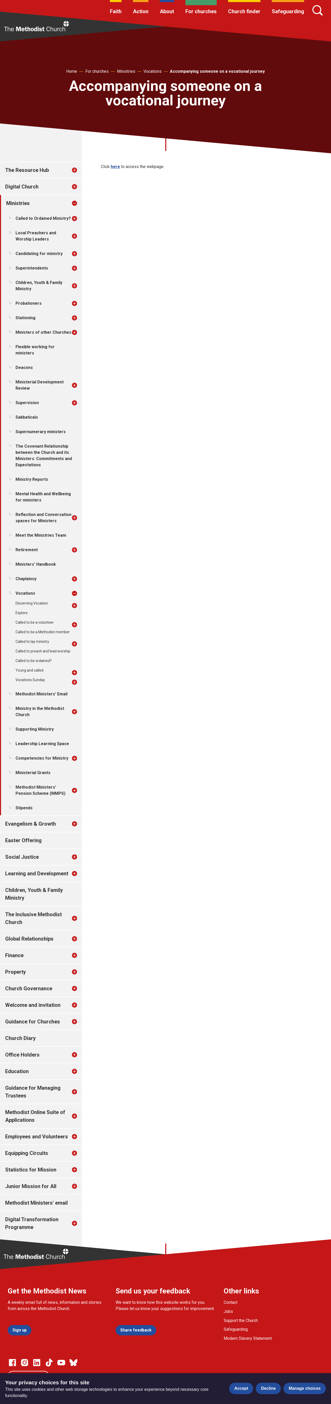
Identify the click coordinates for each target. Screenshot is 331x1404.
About (167, 11)
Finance (14, 955)
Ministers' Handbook (36, 564)
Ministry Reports (32, 479)
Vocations (153, 71)
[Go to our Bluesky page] (73, 1362)
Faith (116, 11)
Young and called (29, 670)
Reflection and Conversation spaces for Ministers (43, 517)
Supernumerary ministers (41, 431)
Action (140, 11)
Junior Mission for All (30, 1186)
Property (15, 972)
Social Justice (22, 857)
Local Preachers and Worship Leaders (36, 236)
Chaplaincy (26, 578)
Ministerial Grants (33, 772)
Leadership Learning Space (42, 743)
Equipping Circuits (26, 1153)
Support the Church (241, 1320)
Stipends (24, 807)
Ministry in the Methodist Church (40, 711)
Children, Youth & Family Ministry (39, 285)
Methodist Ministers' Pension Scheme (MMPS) (40, 790)
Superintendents (32, 268)
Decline (268, 1388)
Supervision (27, 402)
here (115, 166)
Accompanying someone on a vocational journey (217, 71)
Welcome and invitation (33, 1005)
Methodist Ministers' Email (41, 694)
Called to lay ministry (32, 641)
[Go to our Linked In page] (36, 1362)
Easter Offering (23, 840)
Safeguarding (288, 11)
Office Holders (22, 1055)
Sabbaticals (27, 417)
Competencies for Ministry (42, 758)
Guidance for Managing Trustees (33, 1092)
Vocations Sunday (30, 680)
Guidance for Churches (32, 1022)
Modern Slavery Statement (248, 1338)
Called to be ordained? (34, 661)
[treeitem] (80, 170)
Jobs (228, 1311)
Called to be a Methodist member (43, 632)
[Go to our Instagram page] (24, 1362)
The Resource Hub (27, 170)
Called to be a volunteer (35, 622)
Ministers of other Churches (43, 332)
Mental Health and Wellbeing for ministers (43, 497)
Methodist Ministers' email (36, 1203)
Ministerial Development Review (40, 385)
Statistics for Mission (30, 1170)
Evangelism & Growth (30, 824)
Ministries (126, 71)
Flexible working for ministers (35, 349)
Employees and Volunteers (36, 1136)
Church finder (244, 11)
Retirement (27, 549)
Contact (230, 1302)
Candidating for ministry (39, 253)
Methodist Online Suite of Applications (35, 1116)
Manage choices (305, 1388)
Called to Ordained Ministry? (43, 218)
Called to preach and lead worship (43, 651)
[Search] (317, 10)
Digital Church (22, 187)
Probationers (29, 303)
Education (17, 1071)
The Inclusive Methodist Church (33, 918)
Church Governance (28, 988)
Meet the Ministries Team (41, 535)
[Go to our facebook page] (12, 1362)
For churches (201, 11)
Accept (241, 1388)
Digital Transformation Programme (31, 1223)
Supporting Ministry (35, 729)
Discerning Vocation (32, 603)
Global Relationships (29, 939)
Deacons (24, 367)
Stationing (25, 317)
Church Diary (20, 1038)
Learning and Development (36, 873)
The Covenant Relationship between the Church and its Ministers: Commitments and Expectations (44, 455)
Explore (22, 613)
